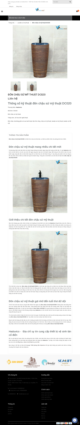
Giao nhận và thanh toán (47, 382)
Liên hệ (43, 418)
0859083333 (12, 394)
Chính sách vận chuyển (47, 395)
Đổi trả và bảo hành (46, 380)
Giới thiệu (43, 409)
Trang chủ (10, 407)
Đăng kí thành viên (46, 384)
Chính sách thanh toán (47, 393)
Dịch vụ (43, 416)
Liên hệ (10, 413)
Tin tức (9, 411)
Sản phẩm (43, 411)
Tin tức (43, 413)
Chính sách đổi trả (46, 397)
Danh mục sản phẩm (17, 18)
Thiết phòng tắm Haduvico (38, 345)
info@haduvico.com (24, 394)
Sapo (37, 423)
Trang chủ (43, 407)
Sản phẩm (10, 409)
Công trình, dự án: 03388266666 (19, 390)
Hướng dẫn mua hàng (46, 378)
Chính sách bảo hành (46, 399)
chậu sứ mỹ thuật (28, 342)
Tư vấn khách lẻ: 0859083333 (16, 388)
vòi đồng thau (19, 342)
